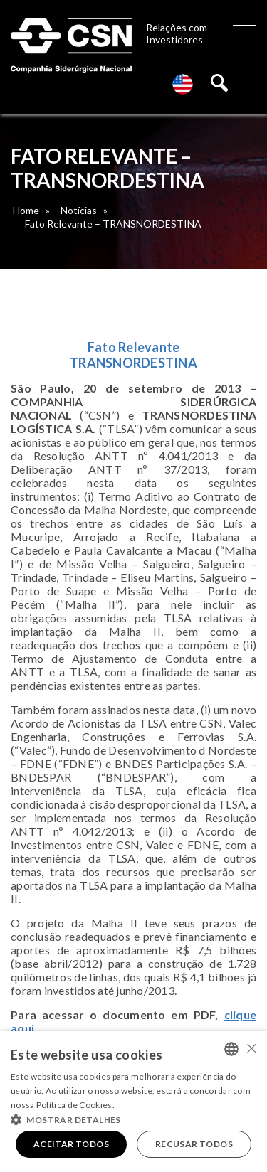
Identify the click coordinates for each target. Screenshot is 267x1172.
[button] (133, 1118)
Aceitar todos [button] (71, 1144)
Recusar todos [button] (194, 1144)
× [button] (251, 1048)
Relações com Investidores (176, 33)
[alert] (133, 1101)
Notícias (79, 210)
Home (26, 210)
